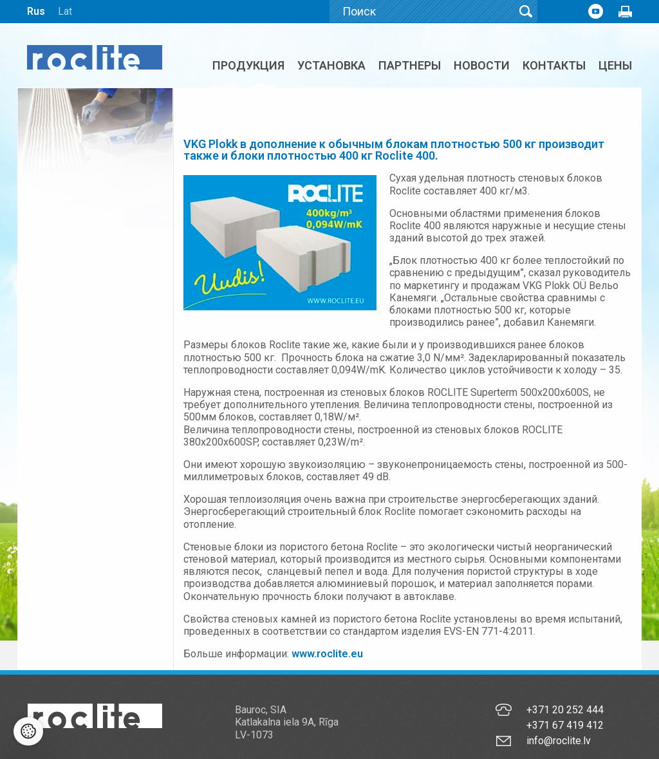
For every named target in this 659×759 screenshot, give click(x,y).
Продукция (248, 65)
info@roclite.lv (558, 741)
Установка (331, 65)
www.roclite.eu (327, 654)
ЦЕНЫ (615, 65)
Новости (482, 65)
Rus (36, 11)
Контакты (554, 65)
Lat (65, 11)
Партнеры (409, 65)
